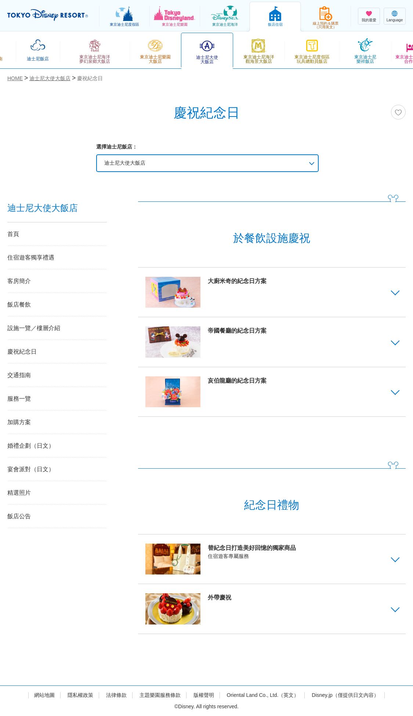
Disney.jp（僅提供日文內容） (345, 695)
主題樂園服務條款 (160, 695)
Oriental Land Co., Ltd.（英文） (263, 695)
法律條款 (116, 695)
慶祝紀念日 (22, 351)
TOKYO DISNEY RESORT (47, 15)
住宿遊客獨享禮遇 (30, 257)
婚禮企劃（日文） (30, 446)
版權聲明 (203, 695)
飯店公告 (19, 516)
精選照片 (19, 493)
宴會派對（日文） (30, 469)
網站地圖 (44, 695)
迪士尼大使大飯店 (124, 163)
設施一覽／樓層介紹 (33, 328)
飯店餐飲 (19, 304)
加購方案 (19, 422)
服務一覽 (19, 398)
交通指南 (19, 375)
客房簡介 (19, 281)
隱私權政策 (80, 695)
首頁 (13, 234)
